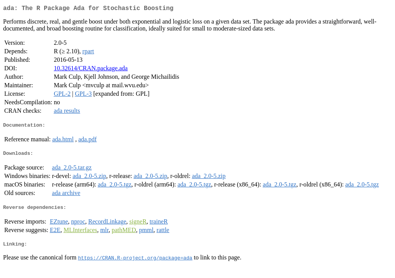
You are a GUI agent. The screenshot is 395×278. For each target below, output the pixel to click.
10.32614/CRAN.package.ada (91, 69)
